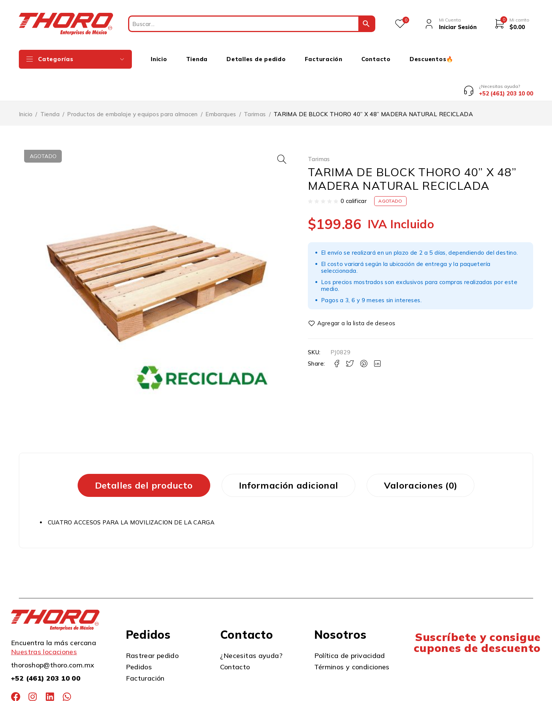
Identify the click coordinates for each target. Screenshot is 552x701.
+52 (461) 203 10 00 (45, 650)
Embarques (220, 85)
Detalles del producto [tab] (144, 456)
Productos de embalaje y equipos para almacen (132, 85)
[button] (281, 130)
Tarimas (255, 85)
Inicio (25, 85)
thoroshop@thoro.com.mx (52, 636)
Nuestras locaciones (44, 623)
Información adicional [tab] (288, 456)
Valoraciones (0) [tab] (420, 456)
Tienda (50, 85)
